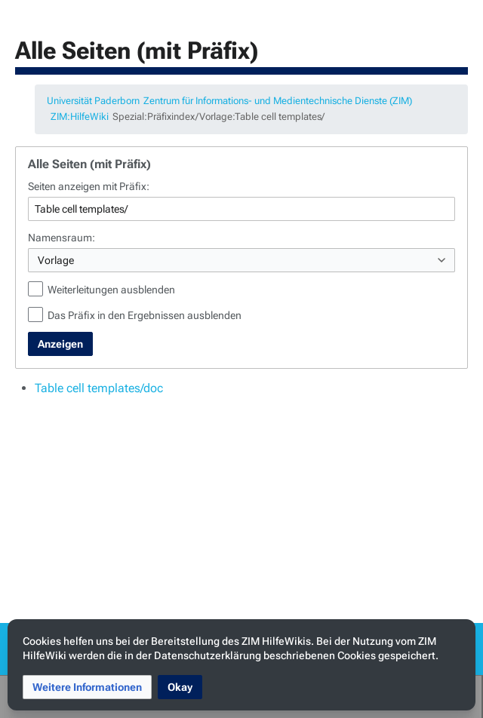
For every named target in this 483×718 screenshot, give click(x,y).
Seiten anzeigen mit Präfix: (88, 186)
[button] (87, 687)
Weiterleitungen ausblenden (111, 290)
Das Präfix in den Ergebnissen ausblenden (145, 315)
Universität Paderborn (93, 100)
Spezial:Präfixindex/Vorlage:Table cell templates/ (218, 116)
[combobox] (241, 260)
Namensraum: (61, 238)
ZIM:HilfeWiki (80, 116)
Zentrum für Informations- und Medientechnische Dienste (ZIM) (277, 100)
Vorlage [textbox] (56, 260)
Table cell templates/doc (99, 388)
